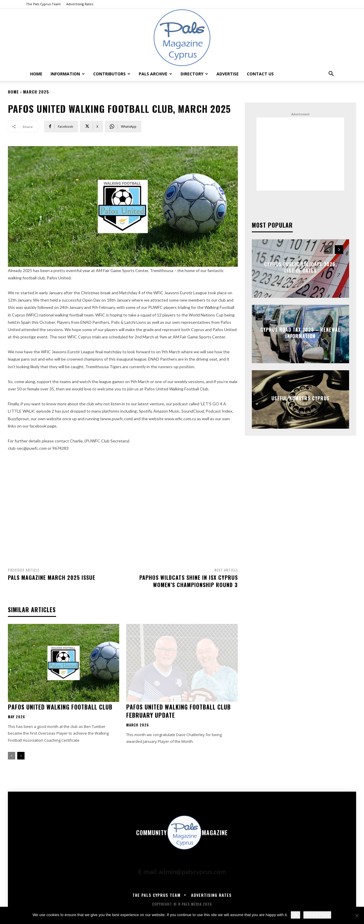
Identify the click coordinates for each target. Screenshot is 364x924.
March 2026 (137, 725)
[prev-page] (11, 755)
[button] (331, 73)
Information (68, 74)
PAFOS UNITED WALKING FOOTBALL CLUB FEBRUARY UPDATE (178, 710)
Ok (295, 915)
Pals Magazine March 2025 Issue (51, 577)
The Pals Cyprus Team (43, 4)
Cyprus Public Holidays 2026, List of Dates (300, 267)
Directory (194, 74)
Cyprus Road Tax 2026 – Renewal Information (300, 333)
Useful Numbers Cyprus (300, 398)
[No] (357, 915)
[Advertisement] (123, 508)
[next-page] (21, 755)
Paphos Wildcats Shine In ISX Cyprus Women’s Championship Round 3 (188, 581)
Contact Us (260, 74)
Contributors (111, 74)
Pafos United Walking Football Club (60, 706)
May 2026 (16, 717)
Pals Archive (155, 74)
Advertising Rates (79, 4)
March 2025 (36, 92)
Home (36, 74)
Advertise (227, 74)
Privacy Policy (317, 915)
